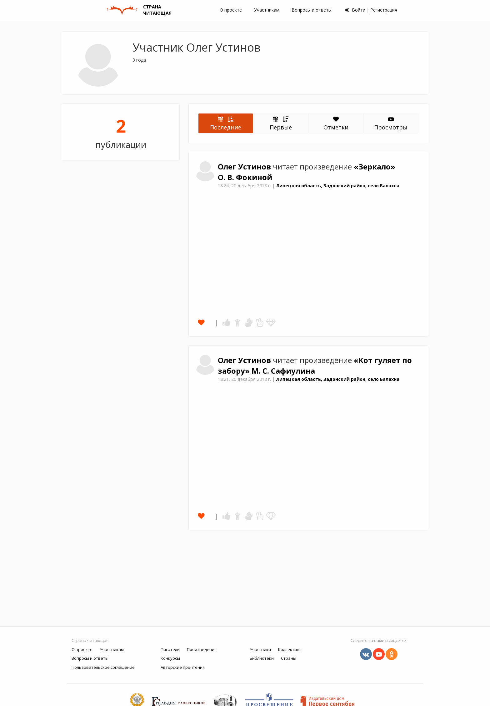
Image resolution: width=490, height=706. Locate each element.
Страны (288, 658)
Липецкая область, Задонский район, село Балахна (337, 186)
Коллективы (290, 649)
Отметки (335, 124)
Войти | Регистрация (371, 10)
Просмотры (391, 124)
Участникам (266, 10)
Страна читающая (90, 640)
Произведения (202, 649)
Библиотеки (262, 658)
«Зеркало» (374, 167)
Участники (260, 649)
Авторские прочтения (183, 667)
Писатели (170, 649)
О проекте (231, 10)
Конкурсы (170, 658)
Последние (225, 123)
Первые (281, 123)
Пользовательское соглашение (103, 667)
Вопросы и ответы (312, 10)
